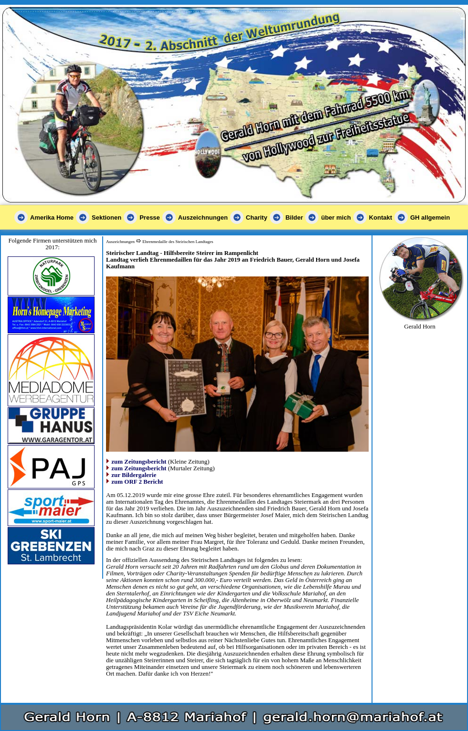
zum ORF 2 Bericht (137, 481)
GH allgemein (430, 217)
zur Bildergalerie (133, 474)
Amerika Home (52, 217)
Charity (256, 217)
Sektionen (106, 217)
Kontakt (380, 217)
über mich (336, 217)
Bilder (294, 217)
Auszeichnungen (203, 217)
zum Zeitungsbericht (138, 461)
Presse (149, 217)
